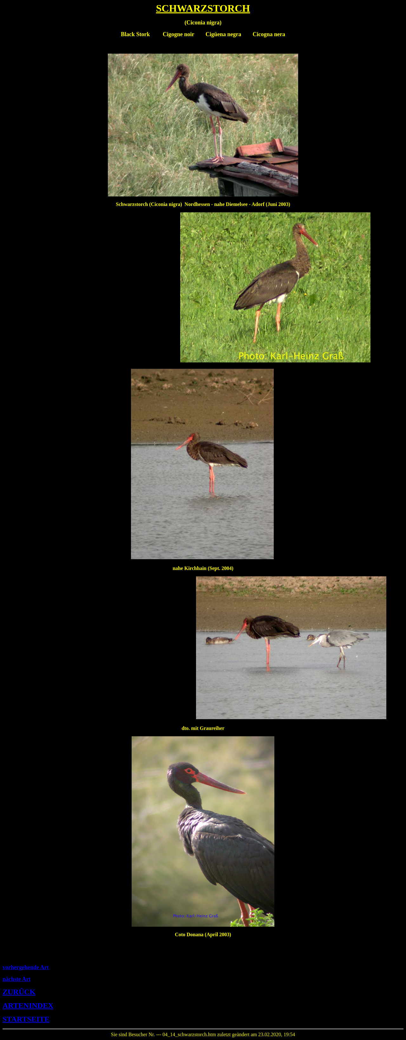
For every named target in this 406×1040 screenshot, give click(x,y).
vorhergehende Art (26, 967)
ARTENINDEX (28, 1005)
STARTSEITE (26, 1019)
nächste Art (17, 979)
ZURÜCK (19, 992)
